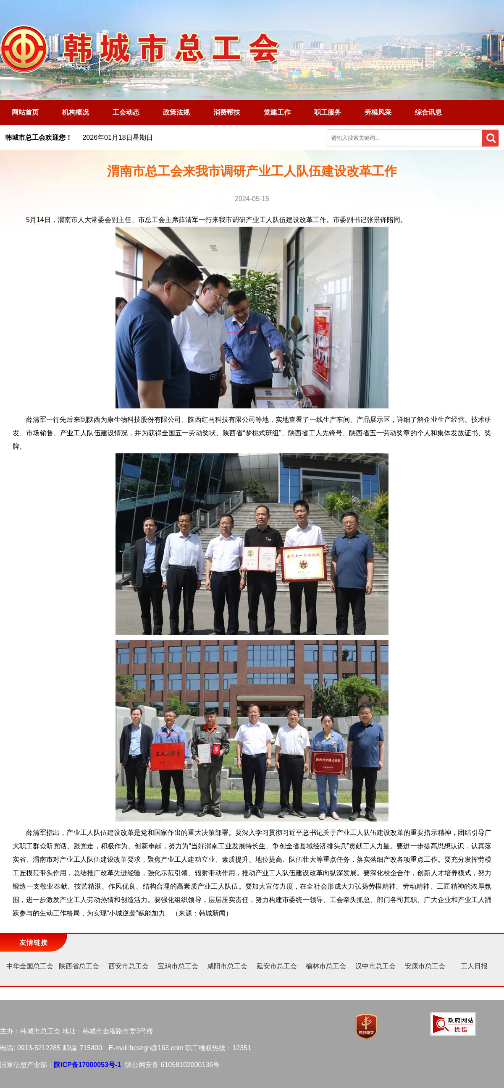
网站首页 (25, 112)
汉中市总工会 (375, 966)
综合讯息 (428, 112)
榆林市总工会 (326, 966)
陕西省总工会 (79, 966)
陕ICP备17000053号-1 (87, 1064)
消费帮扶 (226, 112)
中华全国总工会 (29, 966)
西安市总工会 (128, 966)
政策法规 (176, 112)
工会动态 (126, 112)
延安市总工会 (277, 966)
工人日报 (474, 966)
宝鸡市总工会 (178, 966)
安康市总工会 (425, 966)
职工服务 (327, 112)
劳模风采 (378, 112)
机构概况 (75, 112)
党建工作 (277, 112)
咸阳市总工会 (227, 966)
